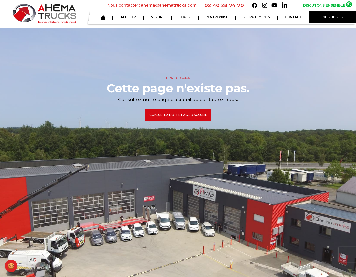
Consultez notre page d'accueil (178, 115)
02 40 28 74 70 (224, 5)
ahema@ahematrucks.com (169, 5)
